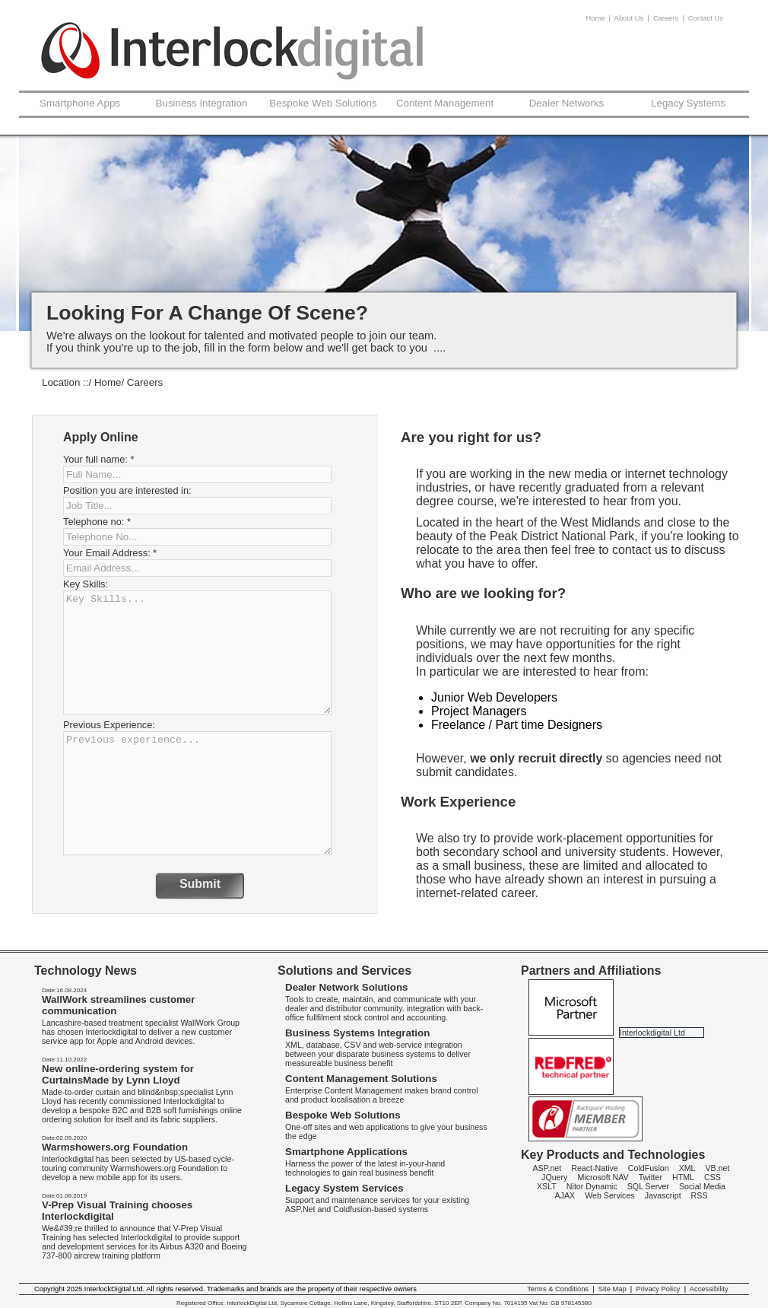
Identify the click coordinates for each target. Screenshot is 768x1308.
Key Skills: (85, 584)
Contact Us (705, 18)
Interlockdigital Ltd (652, 1032)
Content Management (444, 103)
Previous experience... (197, 793)
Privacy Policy (658, 1289)
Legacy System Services (344, 1188)
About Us (628, 18)
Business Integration (202, 103)
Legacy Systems (688, 103)
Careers (665, 18)
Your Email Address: (110, 553)
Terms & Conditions (558, 1289)
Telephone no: (97, 521)
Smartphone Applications (346, 1151)
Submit (200, 883)
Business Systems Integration (357, 1033)
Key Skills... (197, 652)
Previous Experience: (109, 724)
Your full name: (98, 459)
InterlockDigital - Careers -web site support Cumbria (232, 61)
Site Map (612, 1289)
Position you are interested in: (127, 490)
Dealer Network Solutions (346, 987)
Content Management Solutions (361, 1078)
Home (595, 18)
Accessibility (709, 1289)
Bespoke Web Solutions (322, 103)
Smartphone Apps (80, 103)
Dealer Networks (567, 103)
